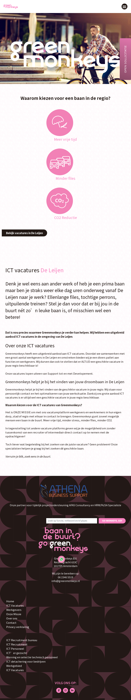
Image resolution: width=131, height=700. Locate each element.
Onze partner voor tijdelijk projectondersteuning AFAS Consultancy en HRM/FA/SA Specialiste (65, 505)
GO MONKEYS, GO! (112, 520)
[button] (124, 6)
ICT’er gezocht (16, 653)
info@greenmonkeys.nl (65, 581)
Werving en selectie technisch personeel (32, 657)
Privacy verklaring (17, 627)
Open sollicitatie (125, 59)
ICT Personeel (15, 648)
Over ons (11, 618)
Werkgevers (13, 610)
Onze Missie (13, 614)
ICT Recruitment (16, 644)
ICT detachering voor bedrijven (26, 661)
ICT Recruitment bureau (21, 640)
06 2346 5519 (65, 577)
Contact (11, 622)
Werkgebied (14, 666)
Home (10, 601)
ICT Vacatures (15, 605)
